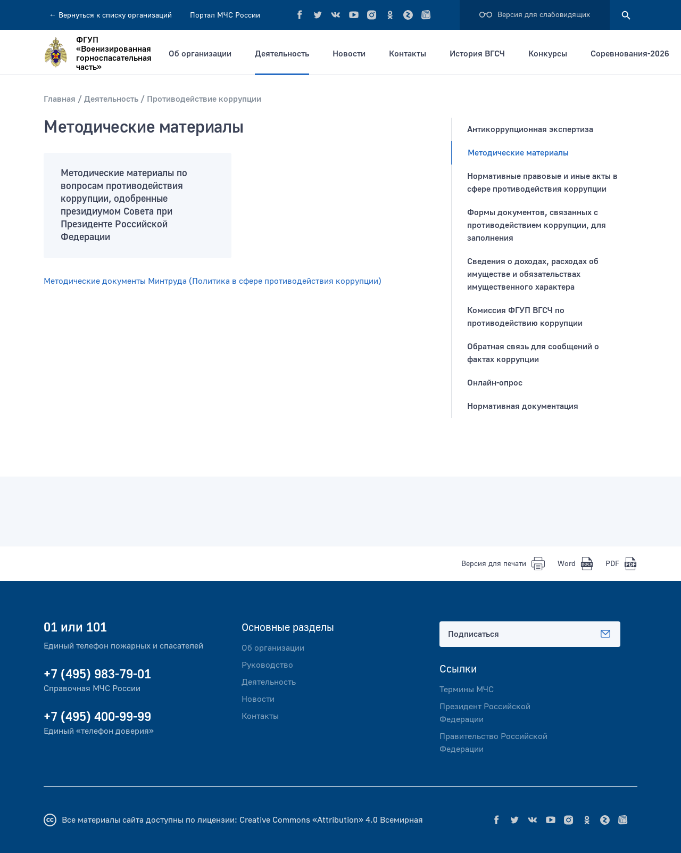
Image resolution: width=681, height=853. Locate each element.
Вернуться (110, 15)
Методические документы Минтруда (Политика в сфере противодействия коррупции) (212, 281)
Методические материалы (518, 152)
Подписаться (530, 634)
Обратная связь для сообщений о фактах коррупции (533, 353)
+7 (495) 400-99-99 (97, 717)
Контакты (407, 53)
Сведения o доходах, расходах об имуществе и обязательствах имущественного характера (533, 274)
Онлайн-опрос (494, 383)
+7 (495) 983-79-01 (97, 674)
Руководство (267, 665)
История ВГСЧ (477, 53)
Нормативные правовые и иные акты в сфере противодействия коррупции (542, 182)
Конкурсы (547, 53)
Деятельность (282, 53)
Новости (349, 53)
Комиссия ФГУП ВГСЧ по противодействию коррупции (525, 317)
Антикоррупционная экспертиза (530, 129)
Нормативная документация (522, 406)
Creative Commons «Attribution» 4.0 (308, 820)
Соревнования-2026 (630, 53)
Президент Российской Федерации (484, 713)
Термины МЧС (466, 689)
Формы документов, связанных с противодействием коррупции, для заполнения (536, 225)
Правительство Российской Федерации (493, 742)
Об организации (200, 53)
